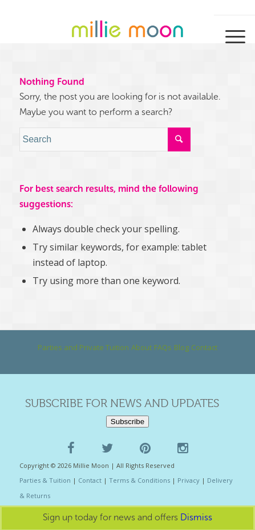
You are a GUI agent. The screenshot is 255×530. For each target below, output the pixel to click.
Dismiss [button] (196, 517)
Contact (204, 347)
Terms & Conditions (139, 480)
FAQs (163, 347)
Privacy (188, 480)
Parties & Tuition (45, 480)
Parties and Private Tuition (83, 347)
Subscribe (127, 421)
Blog (181, 347)
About (141, 347)
